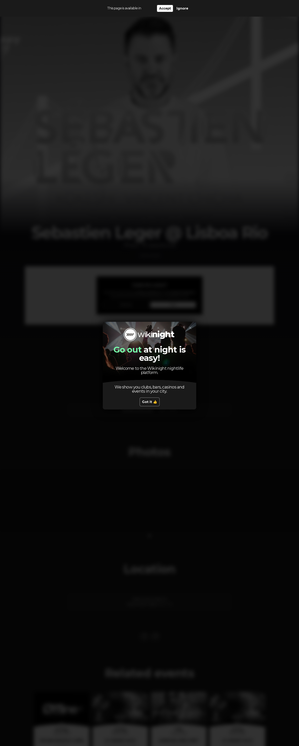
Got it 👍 (149, 402)
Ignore (182, 8)
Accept (165, 8)
